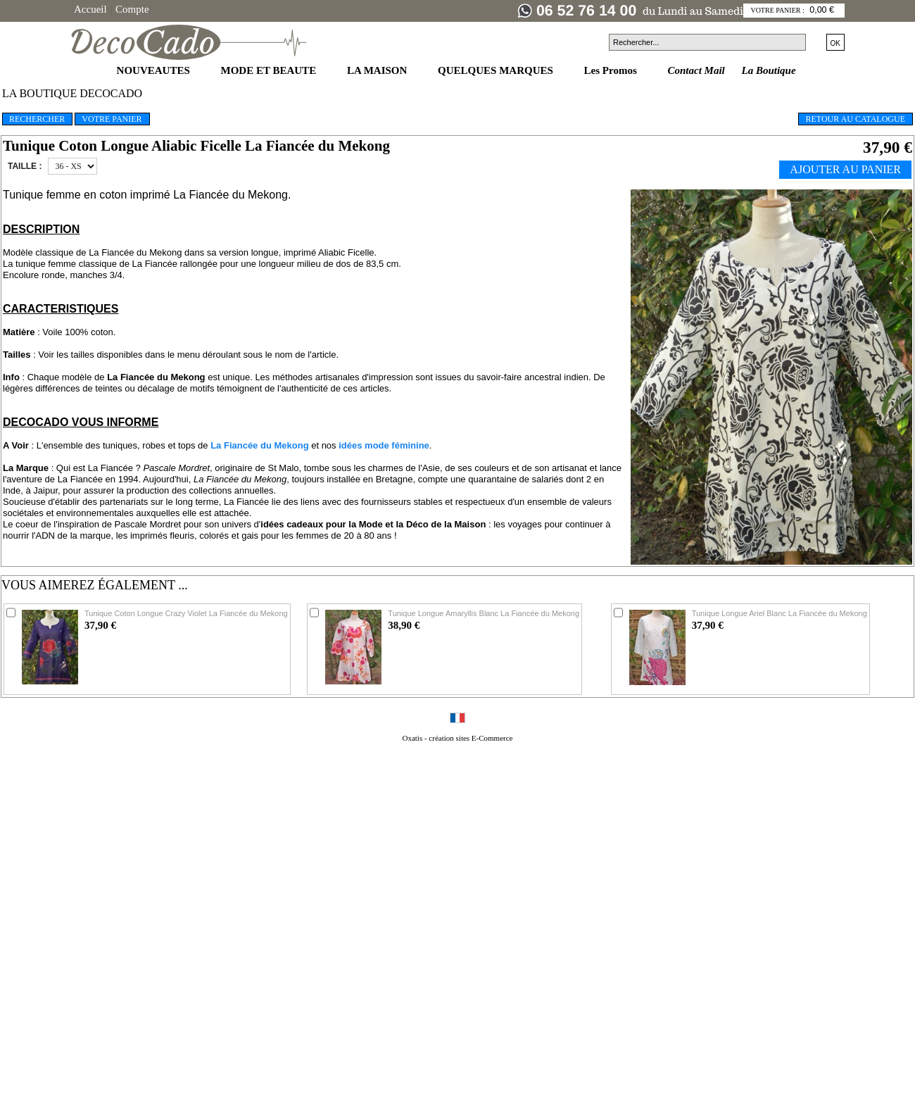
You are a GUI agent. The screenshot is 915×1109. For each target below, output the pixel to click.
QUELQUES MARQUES (497, 70)
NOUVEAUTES (155, 70)
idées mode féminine (384, 445)
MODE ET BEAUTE (270, 70)
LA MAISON (378, 70)
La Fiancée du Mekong (259, 445)
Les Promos (612, 70)
